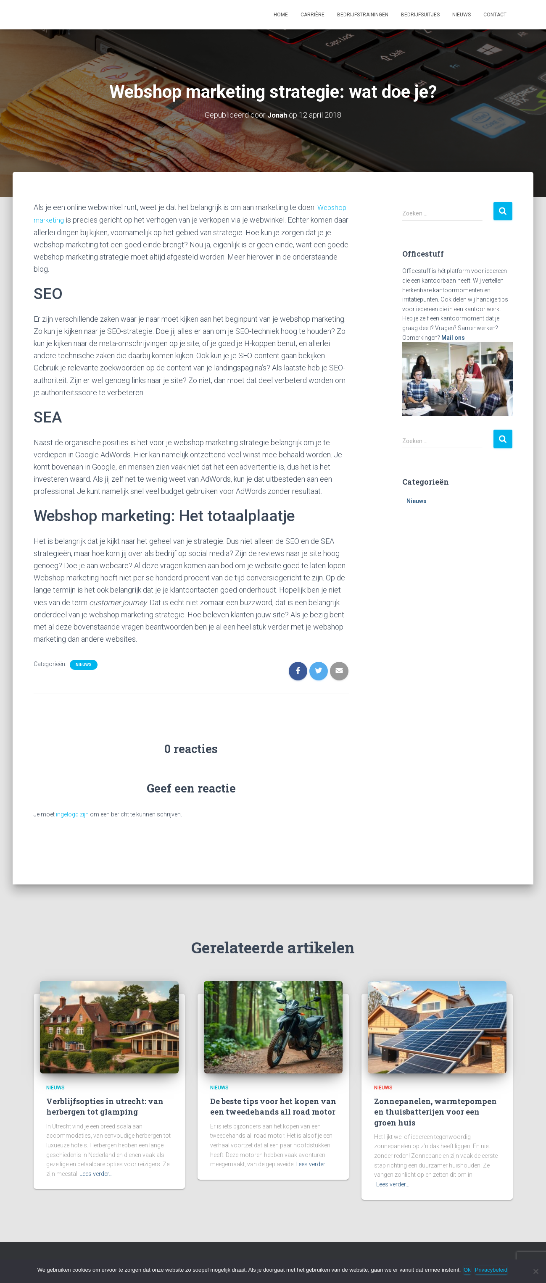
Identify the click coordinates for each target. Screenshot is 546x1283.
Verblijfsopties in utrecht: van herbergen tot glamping (105, 1105)
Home (281, 15)
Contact (494, 15)
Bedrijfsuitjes (420, 15)
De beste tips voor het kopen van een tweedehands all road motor (273, 1105)
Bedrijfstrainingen (362, 15)
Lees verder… (96, 1173)
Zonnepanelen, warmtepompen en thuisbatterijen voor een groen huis (435, 1110)
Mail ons (453, 337)
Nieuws (461, 15)
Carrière (312, 15)
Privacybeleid (492, 1270)
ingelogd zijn (72, 813)
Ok (468, 1270)
